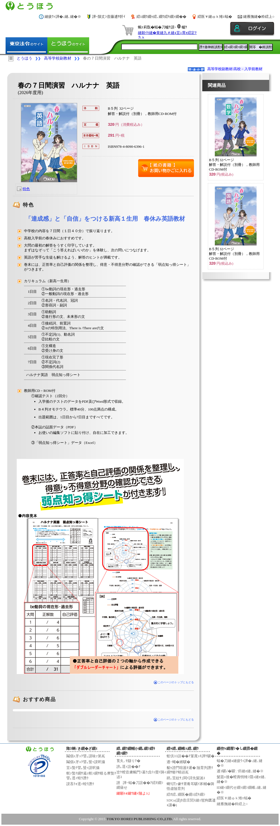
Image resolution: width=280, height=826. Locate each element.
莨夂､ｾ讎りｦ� (128, 761)
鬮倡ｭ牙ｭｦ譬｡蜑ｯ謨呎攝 (85, 762)
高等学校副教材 (57, 58)
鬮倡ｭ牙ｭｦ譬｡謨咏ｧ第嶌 (85, 756)
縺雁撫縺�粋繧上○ (258, 16)
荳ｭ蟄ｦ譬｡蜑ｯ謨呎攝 (82, 768)
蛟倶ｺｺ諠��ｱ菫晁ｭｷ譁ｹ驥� (191, 756)
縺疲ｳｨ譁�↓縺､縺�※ (63, 16)
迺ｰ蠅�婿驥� (178, 762)
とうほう (24, 58)
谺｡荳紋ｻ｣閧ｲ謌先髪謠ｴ (186, 778)
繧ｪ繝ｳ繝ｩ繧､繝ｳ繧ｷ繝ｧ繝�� (161, 16)
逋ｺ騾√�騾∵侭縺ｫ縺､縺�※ (240, 771)
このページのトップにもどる (174, 682)
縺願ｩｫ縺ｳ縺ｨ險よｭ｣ (133, 793)
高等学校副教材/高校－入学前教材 (235, 69)
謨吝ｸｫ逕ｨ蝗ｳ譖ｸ (80, 784)
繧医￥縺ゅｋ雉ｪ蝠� (215, 16)
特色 (26, 189)
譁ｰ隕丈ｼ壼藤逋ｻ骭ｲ (108, 16)
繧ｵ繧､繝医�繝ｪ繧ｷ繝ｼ (186, 794)
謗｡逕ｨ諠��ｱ (128, 766)
